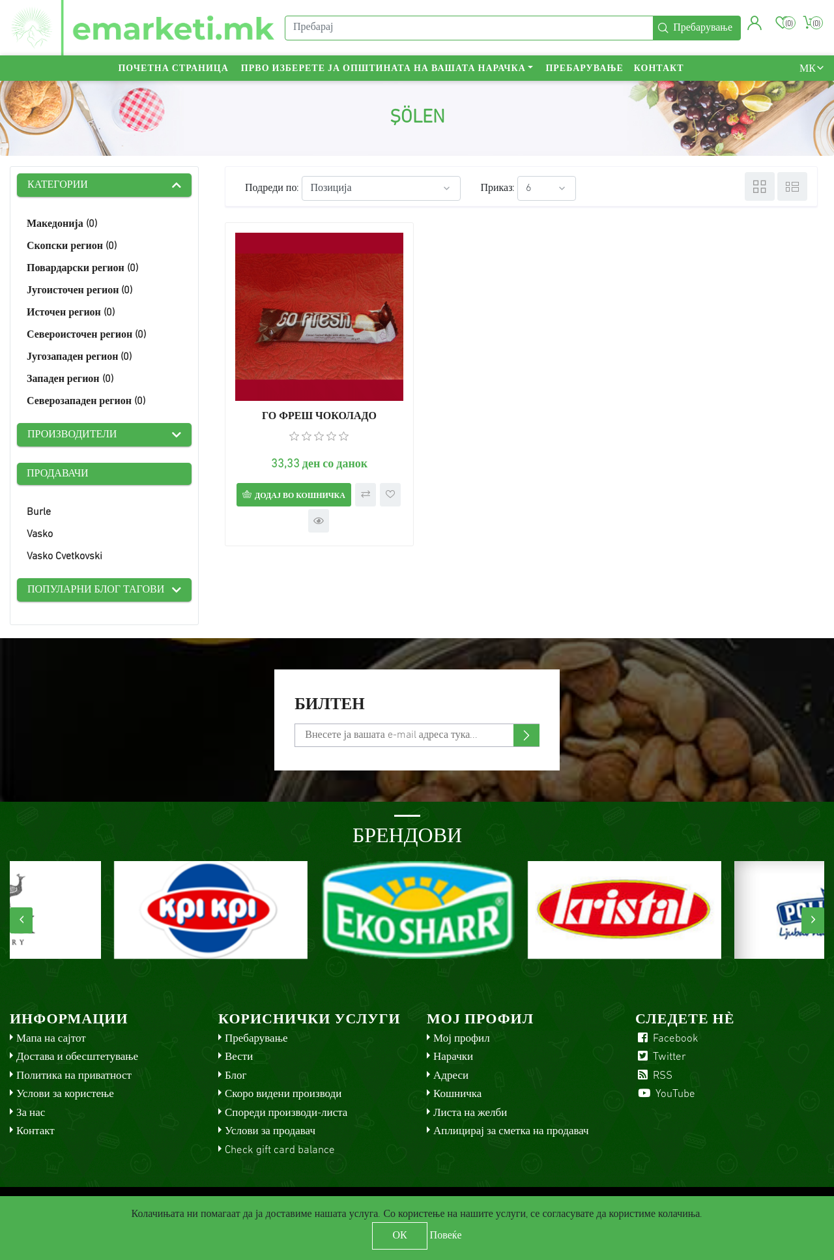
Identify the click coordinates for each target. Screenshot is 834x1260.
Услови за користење (65, 1094)
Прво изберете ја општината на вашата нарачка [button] (383, 69)
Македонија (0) (62, 224)
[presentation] (21, 920)
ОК (399, 1236)
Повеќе (446, 1236)
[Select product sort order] (381, 188)
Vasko (40, 534)
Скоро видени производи (283, 1094)
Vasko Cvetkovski (64, 556)
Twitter (660, 1056)
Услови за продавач (270, 1131)
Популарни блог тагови (95, 590)
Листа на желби (470, 1113)
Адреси (450, 1075)
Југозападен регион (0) (79, 357)
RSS (653, 1075)
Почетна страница (173, 69)
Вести (239, 1056)
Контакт (659, 69)
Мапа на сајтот (51, 1038)
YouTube (665, 1094)
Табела (760, 186)
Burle (39, 512)
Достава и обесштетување (77, 1056)
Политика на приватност (74, 1075)
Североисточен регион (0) (86, 335)
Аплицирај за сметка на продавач (511, 1131)
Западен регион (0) (70, 379)
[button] (755, 23)
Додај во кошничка (300, 496)
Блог (236, 1075)
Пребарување (584, 69)
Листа (792, 186)
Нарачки (453, 1056)
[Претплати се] (417, 735)
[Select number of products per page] (546, 188)
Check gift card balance (280, 1150)
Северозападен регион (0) (86, 401)
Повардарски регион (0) (82, 268)
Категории (57, 185)
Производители (72, 435)
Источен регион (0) (71, 313)
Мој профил (461, 1038)
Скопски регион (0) (72, 246)
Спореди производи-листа (286, 1113)
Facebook (666, 1038)
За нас (30, 1113)
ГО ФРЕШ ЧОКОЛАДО (319, 416)
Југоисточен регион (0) (79, 291)
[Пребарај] (469, 28)
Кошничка (457, 1094)
